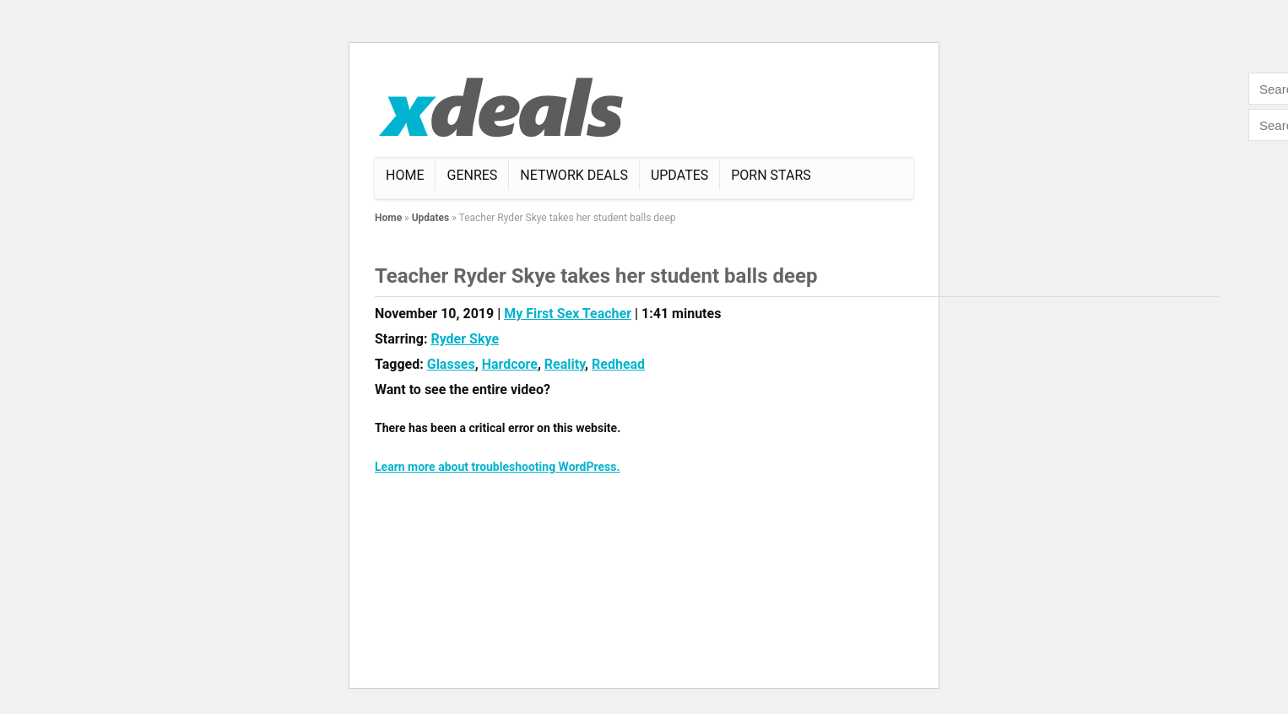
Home (405, 175)
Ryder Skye (464, 339)
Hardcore (510, 364)
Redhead (618, 364)
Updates (679, 175)
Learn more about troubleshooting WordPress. (497, 466)
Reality (564, 364)
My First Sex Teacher (567, 314)
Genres (471, 175)
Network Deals (574, 175)
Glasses (451, 364)
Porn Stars (771, 175)
